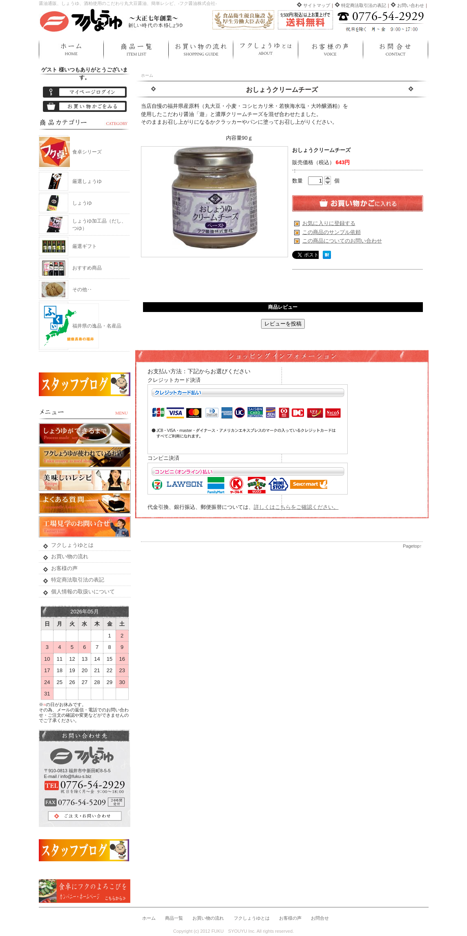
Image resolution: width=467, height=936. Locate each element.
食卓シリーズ (87, 152)
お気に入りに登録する (328, 223)
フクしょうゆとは (265, 50)
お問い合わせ (410, 5)
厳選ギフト (84, 246)
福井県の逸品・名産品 (96, 326)
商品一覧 (135, 50)
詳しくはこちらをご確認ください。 (296, 507)
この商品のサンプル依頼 (331, 232)
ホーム (71, 50)
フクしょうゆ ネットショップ (112, 19)
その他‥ (82, 289)
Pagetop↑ (412, 546)
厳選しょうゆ (87, 181)
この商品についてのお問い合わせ (342, 241)
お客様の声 (330, 50)
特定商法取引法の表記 (363, 5)
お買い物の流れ (200, 50)
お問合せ (395, 50)
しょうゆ (82, 203)
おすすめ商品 (87, 268)
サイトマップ (316, 5)
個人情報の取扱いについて (83, 591)
